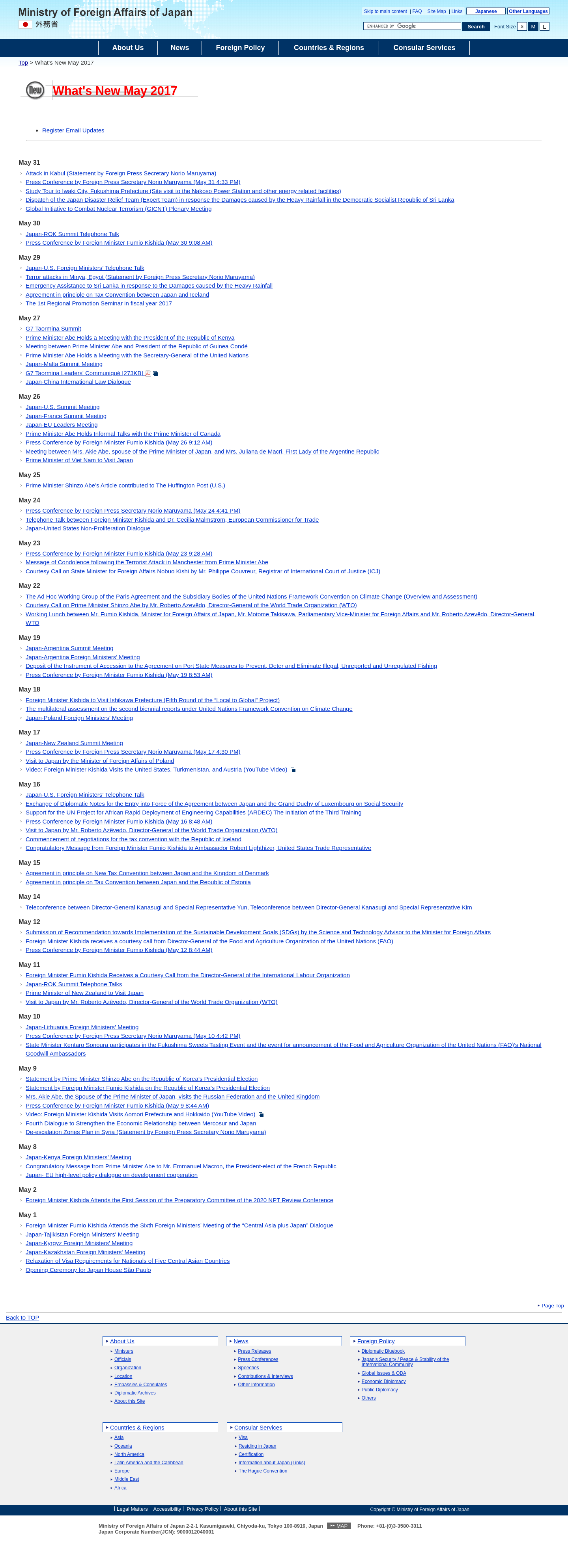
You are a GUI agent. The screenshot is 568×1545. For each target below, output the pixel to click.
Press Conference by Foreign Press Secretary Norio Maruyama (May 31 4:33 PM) (133, 181)
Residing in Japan (257, 1446)
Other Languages (528, 11)
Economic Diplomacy (384, 1381)
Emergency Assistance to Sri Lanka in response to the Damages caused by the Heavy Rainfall (149, 285)
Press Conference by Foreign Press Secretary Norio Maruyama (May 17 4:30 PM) (133, 751)
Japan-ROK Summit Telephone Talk (72, 234)
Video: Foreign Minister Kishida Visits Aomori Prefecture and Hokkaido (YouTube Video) (145, 1114)
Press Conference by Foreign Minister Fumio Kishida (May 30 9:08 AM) (119, 242)
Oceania (123, 1446)
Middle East (126, 1479)
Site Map (436, 11)
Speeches (248, 1367)
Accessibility (167, 1509)
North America (129, 1454)
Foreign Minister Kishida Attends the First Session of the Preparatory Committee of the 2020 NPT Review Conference (179, 1200)
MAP (342, 1526)
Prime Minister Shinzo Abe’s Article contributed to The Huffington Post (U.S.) (125, 485)
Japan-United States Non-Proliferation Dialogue (88, 528)
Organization (127, 1367)
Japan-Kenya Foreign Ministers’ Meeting (78, 1157)
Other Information (256, 1384)
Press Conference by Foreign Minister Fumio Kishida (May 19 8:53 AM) (119, 674)
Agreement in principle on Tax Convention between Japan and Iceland (117, 294)
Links (457, 11)
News (241, 1341)
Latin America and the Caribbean (148, 1462)
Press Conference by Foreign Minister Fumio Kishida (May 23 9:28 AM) (119, 553)
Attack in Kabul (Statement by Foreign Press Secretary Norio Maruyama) (121, 173)
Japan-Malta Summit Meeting (64, 364)
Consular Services (258, 1427)
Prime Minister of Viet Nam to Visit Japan (79, 460)
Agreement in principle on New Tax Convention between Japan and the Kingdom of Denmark (147, 873)
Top (23, 62)
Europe (122, 1471)
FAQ (417, 11)
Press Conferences (258, 1359)
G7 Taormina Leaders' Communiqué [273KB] (92, 373)
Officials (122, 1359)
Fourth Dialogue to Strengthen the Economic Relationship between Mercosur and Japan (141, 1123)
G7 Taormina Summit (53, 328)
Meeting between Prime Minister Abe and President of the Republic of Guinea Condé (137, 346)
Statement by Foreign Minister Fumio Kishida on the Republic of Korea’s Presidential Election (148, 1087)
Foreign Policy (376, 1341)
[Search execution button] (476, 26)
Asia (118, 1437)
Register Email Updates (73, 130)
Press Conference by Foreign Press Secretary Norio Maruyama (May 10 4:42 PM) (133, 1035)
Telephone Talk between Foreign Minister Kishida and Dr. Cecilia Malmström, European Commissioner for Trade (172, 519)
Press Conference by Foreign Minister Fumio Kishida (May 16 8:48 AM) (119, 821)
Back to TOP (22, 1317)
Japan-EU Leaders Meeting (62, 424)
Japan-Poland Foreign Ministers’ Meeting (79, 717)
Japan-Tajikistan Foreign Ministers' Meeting (82, 1234)
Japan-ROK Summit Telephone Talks (74, 984)
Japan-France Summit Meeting (66, 416)
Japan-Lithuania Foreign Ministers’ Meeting (82, 1027)
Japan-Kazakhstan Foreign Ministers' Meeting (86, 1252)
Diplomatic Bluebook (383, 1351)
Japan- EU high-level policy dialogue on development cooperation (112, 1174)
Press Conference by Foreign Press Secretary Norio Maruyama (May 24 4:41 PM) (133, 510)
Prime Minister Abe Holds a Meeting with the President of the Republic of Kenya (130, 337)
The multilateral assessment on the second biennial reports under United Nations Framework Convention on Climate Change (189, 708)
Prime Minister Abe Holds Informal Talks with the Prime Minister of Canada (123, 433)
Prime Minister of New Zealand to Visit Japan (85, 992)
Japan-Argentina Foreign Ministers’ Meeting (83, 657)
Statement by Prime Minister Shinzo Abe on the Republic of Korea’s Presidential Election (142, 1078)
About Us (122, 1341)
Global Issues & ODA (384, 1373)
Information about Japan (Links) (272, 1462)
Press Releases (254, 1351)
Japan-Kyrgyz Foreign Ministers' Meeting (79, 1243)
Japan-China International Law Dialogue (78, 381)
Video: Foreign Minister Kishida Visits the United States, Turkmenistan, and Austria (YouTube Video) (161, 769)
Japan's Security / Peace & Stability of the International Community (405, 1362)
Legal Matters (132, 1509)
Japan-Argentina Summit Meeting (70, 648)
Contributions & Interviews (265, 1376)
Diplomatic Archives (135, 1393)
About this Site (129, 1401)
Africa (120, 1488)
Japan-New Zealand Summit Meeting (74, 743)
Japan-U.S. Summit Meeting (63, 406)
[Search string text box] (412, 26)
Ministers (123, 1351)
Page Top (553, 1306)
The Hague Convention (263, 1471)
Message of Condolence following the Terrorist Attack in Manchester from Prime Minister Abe (147, 562)
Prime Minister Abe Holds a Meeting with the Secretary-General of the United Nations (137, 355)
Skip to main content (385, 11)
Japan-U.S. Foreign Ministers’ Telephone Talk (85, 267)
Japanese (486, 11)
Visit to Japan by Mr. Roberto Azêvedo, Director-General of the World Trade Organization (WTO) (152, 830)
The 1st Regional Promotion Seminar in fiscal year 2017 (99, 303)
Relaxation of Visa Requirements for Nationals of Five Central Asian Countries (128, 1260)
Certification (251, 1454)
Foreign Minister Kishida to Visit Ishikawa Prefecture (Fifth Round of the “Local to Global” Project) (153, 700)
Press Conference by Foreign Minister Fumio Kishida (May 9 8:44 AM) (117, 1105)
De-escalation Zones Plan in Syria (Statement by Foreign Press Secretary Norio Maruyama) (146, 1132)
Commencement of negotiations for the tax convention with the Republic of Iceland (133, 839)
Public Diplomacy (380, 1390)
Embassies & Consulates (140, 1384)
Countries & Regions (137, 1427)
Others (369, 1398)
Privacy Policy (203, 1509)
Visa (243, 1437)
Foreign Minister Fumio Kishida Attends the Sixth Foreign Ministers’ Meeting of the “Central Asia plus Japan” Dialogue (179, 1225)
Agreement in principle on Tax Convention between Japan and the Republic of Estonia (138, 882)
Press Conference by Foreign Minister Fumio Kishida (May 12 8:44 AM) (119, 949)
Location (123, 1376)
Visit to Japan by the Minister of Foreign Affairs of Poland (100, 760)
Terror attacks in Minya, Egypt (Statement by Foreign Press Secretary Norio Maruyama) (140, 276)
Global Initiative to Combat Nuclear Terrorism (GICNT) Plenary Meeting (119, 208)
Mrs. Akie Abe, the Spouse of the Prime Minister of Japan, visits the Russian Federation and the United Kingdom (173, 1096)
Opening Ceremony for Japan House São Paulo (88, 1269)
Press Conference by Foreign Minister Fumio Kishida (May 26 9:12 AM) (119, 442)
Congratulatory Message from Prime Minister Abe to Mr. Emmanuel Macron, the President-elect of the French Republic (181, 1166)
